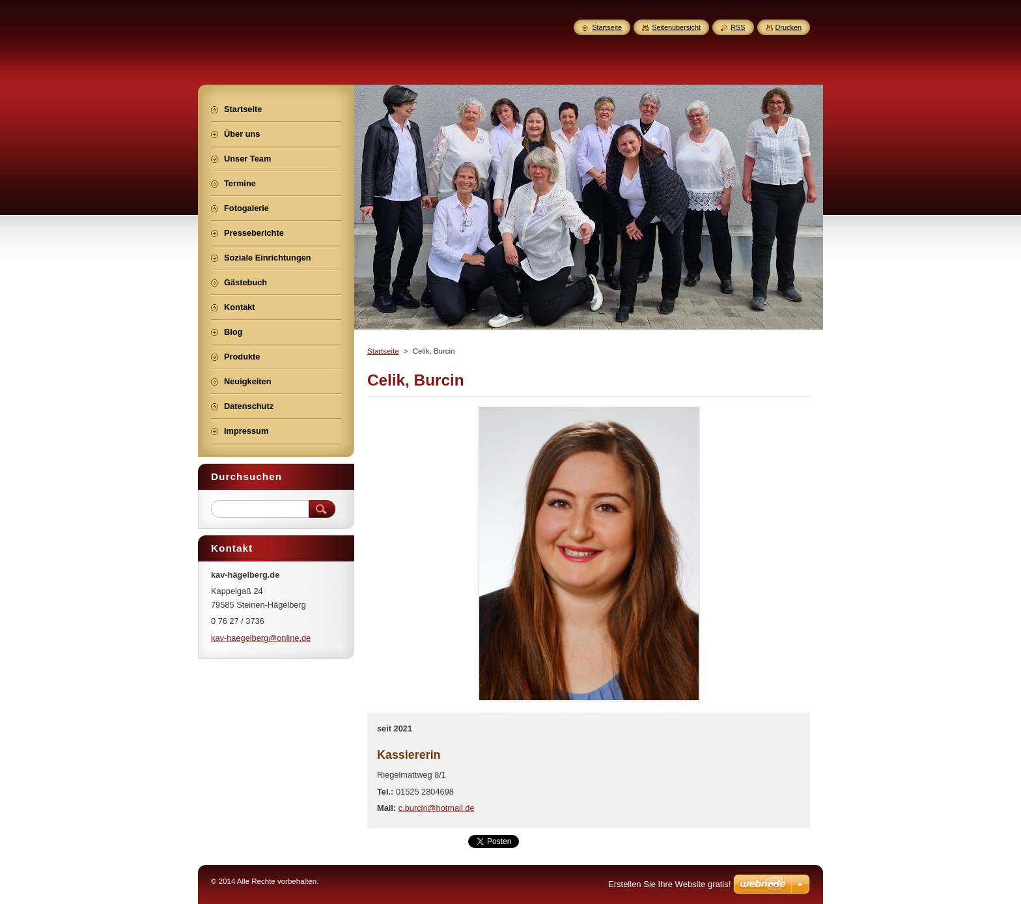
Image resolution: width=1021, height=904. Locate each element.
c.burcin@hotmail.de (437, 808)
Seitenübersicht (676, 27)
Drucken (789, 27)
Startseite (383, 351)
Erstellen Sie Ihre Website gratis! (669, 884)
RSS (738, 27)
